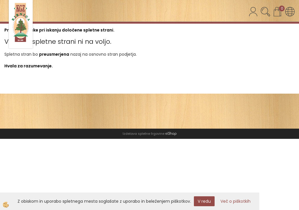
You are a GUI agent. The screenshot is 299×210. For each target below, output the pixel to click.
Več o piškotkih (235, 201)
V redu (204, 201)
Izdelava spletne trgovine (143, 133)
